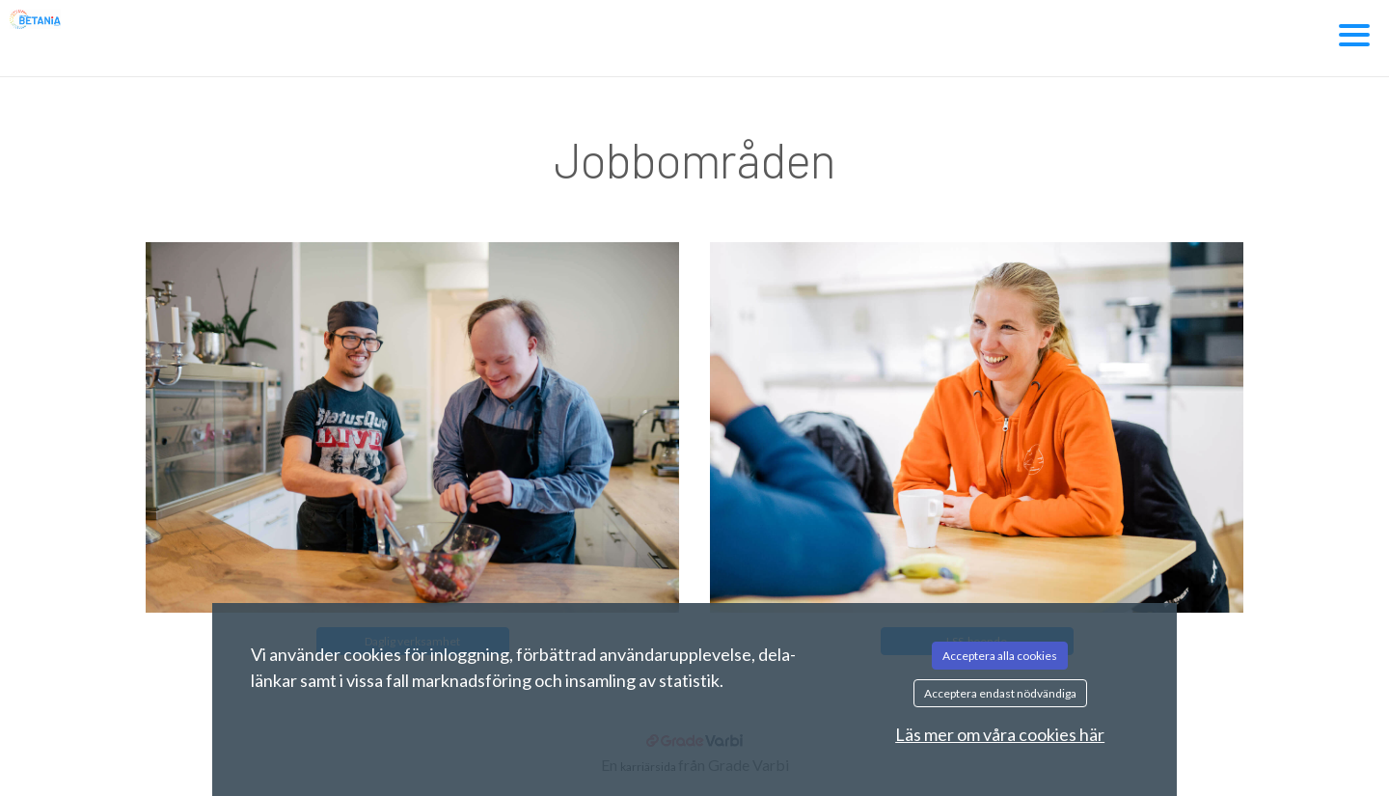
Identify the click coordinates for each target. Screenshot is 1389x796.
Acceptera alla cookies (999, 655)
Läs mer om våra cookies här (999, 734)
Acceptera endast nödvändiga (1000, 693)
